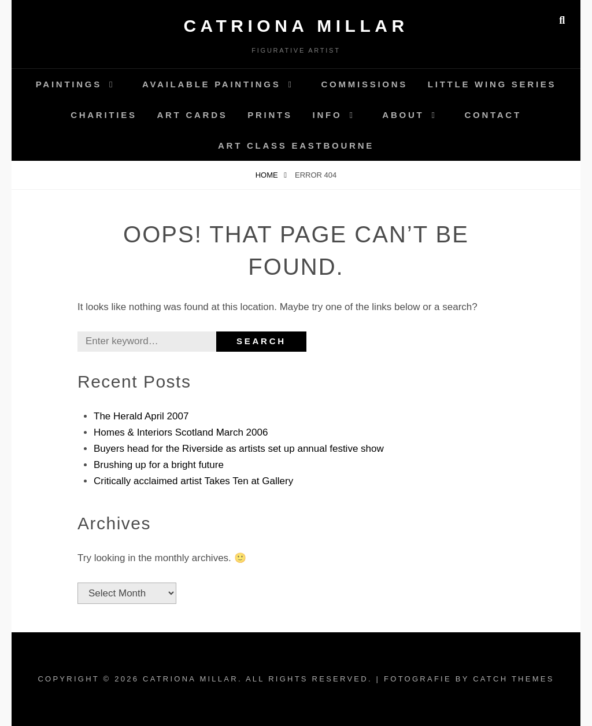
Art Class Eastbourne (296, 145)
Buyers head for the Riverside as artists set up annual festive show (239, 448)
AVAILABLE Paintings (211, 84)
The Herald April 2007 (141, 416)
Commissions (364, 84)
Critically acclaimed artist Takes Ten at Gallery (193, 481)
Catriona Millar (295, 25)
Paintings (69, 84)
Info (327, 115)
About (403, 115)
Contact (492, 115)
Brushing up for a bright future (159, 464)
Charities (104, 115)
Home (268, 175)
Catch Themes (513, 679)
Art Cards (192, 115)
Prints (270, 115)
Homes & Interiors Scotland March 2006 (181, 432)
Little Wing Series (492, 84)
